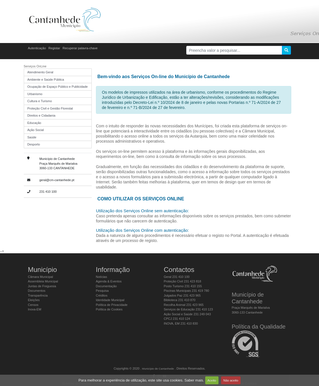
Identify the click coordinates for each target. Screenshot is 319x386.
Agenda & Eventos (109, 281)
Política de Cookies (109, 309)
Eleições (34, 300)
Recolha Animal (184, 304)
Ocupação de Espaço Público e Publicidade (57, 86)
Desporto (33, 144)
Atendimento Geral (40, 72)
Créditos (102, 295)
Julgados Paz (182, 295)
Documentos (37, 290)
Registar (54, 48)
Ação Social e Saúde (187, 314)
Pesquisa (102, 290)
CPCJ (177, 318)
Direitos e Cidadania (41, 115)
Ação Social (35, 130)
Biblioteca (180, 300)
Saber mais (194, 380)
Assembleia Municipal (43, 281)
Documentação (106, 286)
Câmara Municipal (40, 276)
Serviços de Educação (188, 309)
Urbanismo (34, 94)
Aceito (211, 380)
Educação (34, 123)
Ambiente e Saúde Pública (45, 79)
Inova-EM (34, 309)
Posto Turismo (183, 286)
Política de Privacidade (112, 304)
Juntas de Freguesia (42, 286)
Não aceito (230, 380)
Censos (33, 304)
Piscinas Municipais (186, 290)
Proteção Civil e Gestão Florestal (50, 108)
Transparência (38, 295)
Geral (177, 276)
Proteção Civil (182, 281)
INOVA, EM (181, 323)
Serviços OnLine (35, 66)
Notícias (101, 276)
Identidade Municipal (110, 300)
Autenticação (37, 48)
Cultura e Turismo (39, 101)
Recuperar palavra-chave (80, 48)
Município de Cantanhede (158, 368)
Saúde (32, 137)
